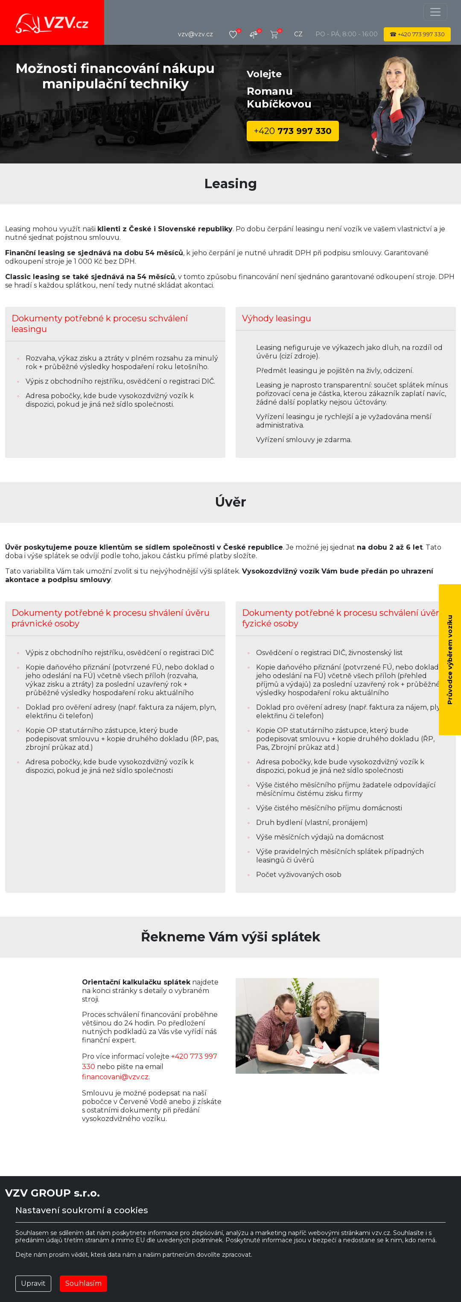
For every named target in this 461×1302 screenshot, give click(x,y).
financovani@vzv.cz (115, 1077)
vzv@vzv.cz (195, 34)
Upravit (33, 1283)
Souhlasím (83, 1283)
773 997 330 (293, 131)
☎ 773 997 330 (417, 34)
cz (298, 34)
